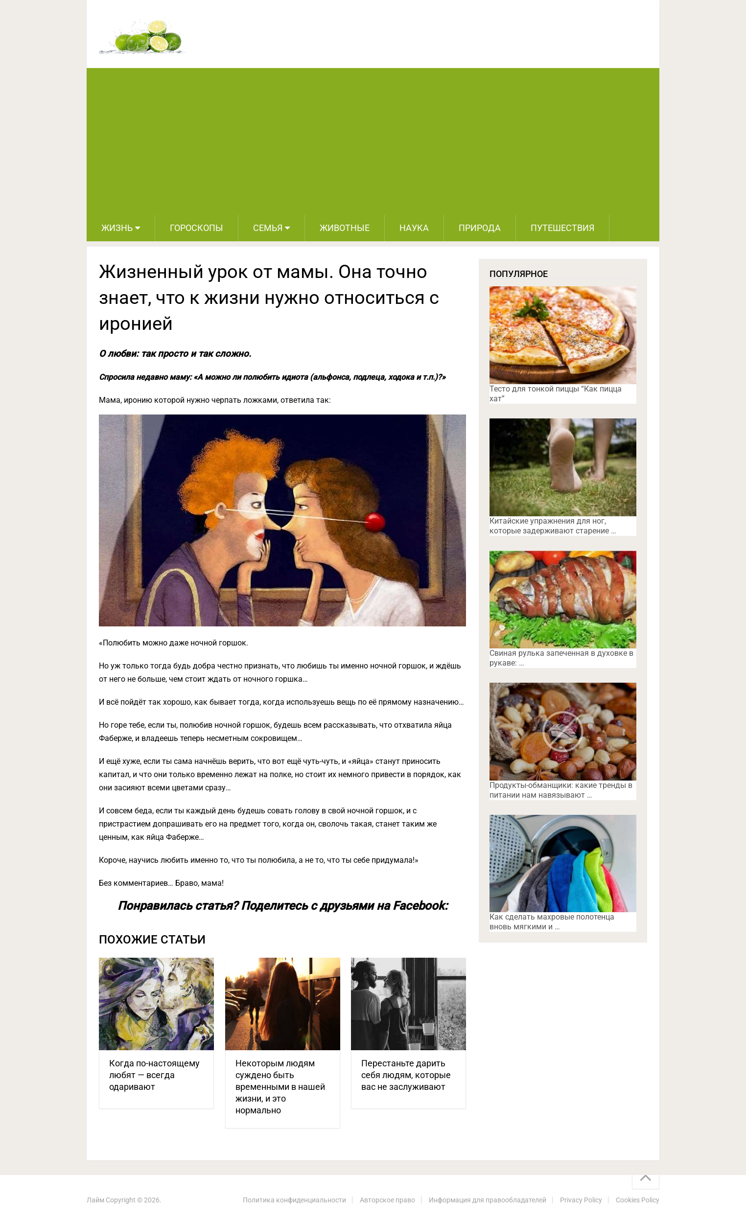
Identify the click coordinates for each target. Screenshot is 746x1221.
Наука (414, 228)
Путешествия (562, 228)
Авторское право (387, 1200)
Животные (345, 228)
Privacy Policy (581, 1200)
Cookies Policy (637, 1200)
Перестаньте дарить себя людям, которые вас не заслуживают (406, 1075)
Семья (267, 228)
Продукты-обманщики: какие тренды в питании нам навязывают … (561, 790)
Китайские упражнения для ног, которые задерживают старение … (553, 525)
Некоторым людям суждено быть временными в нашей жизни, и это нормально (280, 1086)
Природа (480, 228)
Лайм (95, 1200)
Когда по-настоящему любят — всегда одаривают (154, 1075)
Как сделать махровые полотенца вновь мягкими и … (552, 921)
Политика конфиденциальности (294, 1200)
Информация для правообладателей (487, 1200)
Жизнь (117, 228)
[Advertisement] (373, 141)
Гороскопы (196, 228)
